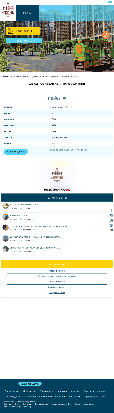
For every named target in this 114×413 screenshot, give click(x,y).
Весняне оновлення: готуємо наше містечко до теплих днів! (38, 226)
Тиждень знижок (57, 292)
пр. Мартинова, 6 (59, 107)
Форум (89, 396)
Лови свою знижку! (57, 287)
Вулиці (17, 404)
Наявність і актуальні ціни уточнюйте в (69, 150)
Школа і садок (41, 404)
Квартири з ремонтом (68, 391)
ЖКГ (79, 396)
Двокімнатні (29, 391)
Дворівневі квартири (94, 391)
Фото (70, 404)
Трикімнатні (46, 391)
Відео (77, 404)
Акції (71, 396)
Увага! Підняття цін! (19, 215)
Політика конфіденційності (16, 406)
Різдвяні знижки (57, 271)
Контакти (101, 396)
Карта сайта (88, 404)
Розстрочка (47, 396)
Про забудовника (14, 396)
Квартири (27, 404)
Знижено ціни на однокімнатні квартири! (57, 276)
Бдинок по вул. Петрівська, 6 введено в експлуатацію (35, 248)
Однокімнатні (12, 391)
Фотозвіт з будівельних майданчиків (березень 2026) (35, 237)
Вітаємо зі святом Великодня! (24, 205)
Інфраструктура (58, 404)
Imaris (32, 402)
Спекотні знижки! (57, 282)
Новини (61, 396)
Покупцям (32, 396)
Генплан (8, 404)
